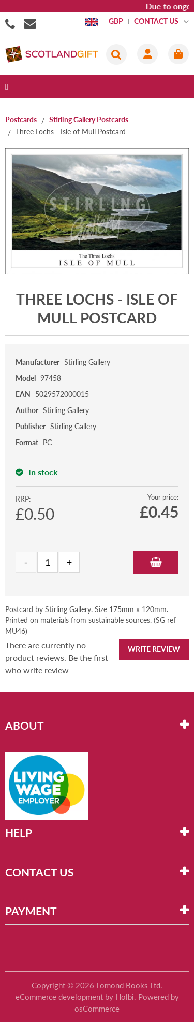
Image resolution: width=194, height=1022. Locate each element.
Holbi (124, 996)
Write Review (154, 649)
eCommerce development (59, 996)
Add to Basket (155, 562)
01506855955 (12, 23)
